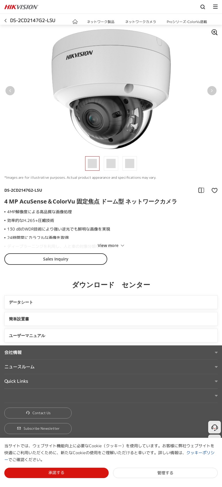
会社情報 (13, 352)
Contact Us (38, 412)
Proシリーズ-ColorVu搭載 (187, 21)
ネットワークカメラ (140, 21)
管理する (165, 472)
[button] (120, 22)
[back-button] (5, 19)
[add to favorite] (213, 190)
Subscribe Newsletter (38, 428)
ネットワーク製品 (100, 21)
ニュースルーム (19, 367)
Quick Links (16, 381)
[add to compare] (201, 190)
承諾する (56, 472)
